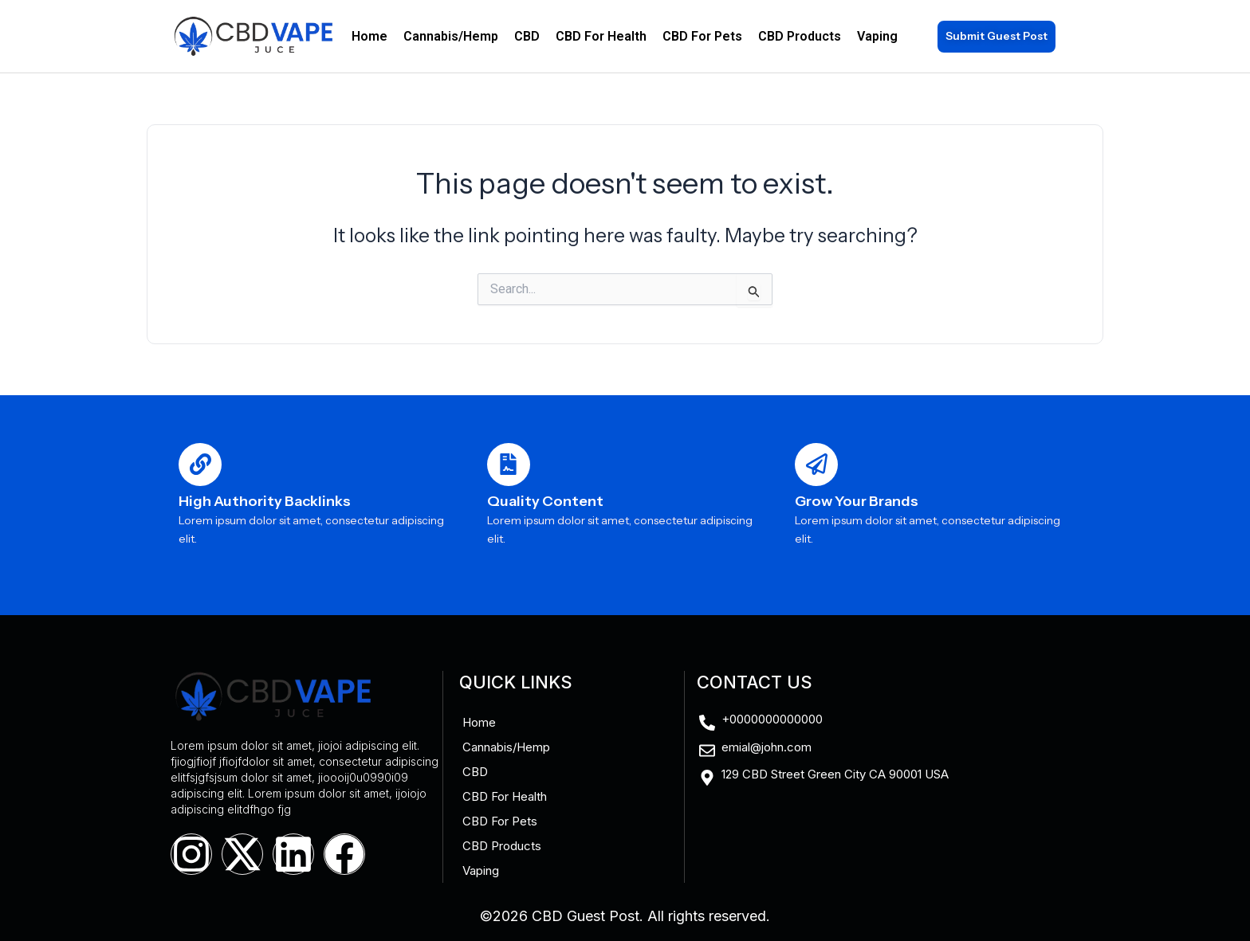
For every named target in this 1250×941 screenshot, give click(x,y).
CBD (527, 36)
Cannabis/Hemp (450, 36)
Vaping (877, 36)
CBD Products (799, 36)
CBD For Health (601, 36)
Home (369, 36)
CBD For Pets (702, 36)
